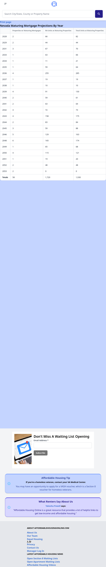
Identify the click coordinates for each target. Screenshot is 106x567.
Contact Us (33, 547)
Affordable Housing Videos (41, 564)
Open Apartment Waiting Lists (43, 561)
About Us (32, 532)
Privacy (31, 544)
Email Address (41, 440)
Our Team (32, 535)
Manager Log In (35, 550)
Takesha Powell (53, 506)
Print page (5, 22)
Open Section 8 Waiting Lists (42, 558)
